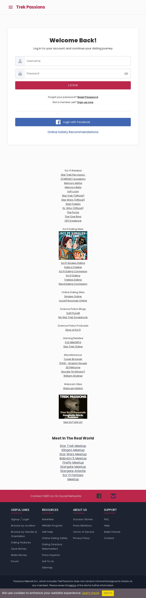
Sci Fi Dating (73, 275)
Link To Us (48, 561)
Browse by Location (23, 525)
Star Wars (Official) (73, 200)
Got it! (108, 593)
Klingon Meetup (73, 450)
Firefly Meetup (73, 462)
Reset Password (87, 97)
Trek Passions (30, 7)
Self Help (47, 532)
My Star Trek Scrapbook (73, 317)
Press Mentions (82, 525)
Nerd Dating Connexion (73, 284)
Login (26, 519)
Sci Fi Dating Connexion (73, 271)
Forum (15, 561)
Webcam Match (73, 388)
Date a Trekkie (73, 267)
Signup (15, 519)
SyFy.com (73, 191)
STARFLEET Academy (73, 179)
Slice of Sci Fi (73, 330)
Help (107, 525)
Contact (109, 538)
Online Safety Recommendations (73, 132)
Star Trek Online (73, 346)
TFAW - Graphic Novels (73, 363)
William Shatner (73, 376)
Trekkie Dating (73, 280)
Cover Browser (73, 359)
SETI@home (73, 367)
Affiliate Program (52, 525)
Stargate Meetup (73, 467)
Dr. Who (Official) (73, 208)
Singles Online (73, 296)
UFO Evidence (73, 220)
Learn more (90, 593)
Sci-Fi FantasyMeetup (73, 477)
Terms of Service (83, 532)
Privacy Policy (81, 538)
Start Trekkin (73, 204)
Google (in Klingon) (73, 371)
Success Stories (83, 519)
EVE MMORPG (73, 342)
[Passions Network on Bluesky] (113, 496)
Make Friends (112, 532)
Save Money (18, 549)
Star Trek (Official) (73, 195)
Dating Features (21, 542)
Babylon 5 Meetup (73, 458)
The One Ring (73, 216)
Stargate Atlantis (73, 471)
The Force (73, 212)
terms (72, 585)
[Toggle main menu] (11, 7)
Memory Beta (73, 187)
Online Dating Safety (54, 538)
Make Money (19, 555)
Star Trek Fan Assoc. (73, 175)
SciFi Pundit (73, 313)
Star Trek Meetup (73, 446)
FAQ (106, 519)
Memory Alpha (73, 183)
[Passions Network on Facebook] (99, 496)
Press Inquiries (51, 555)
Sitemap (47, 567)
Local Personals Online (73, 300)
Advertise (48, 519)
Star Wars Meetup (73, 454)
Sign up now (85, 102)
